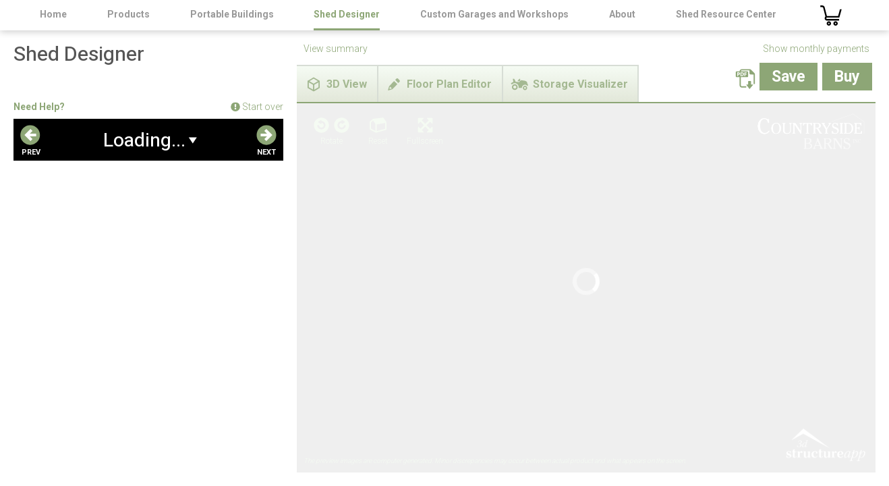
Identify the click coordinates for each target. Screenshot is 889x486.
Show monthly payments (816, 48)
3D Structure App (824, 211)
